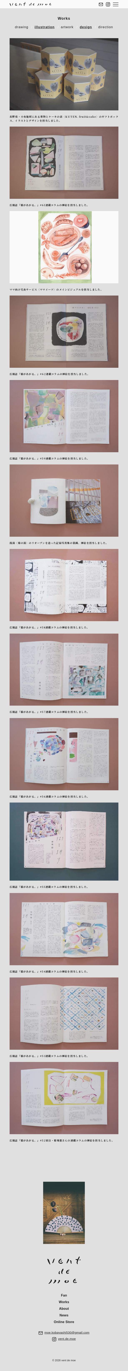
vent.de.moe (67, 1338)
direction (105, 27)
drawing (21, 27)
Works (64, 18)
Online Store (64, 1322)
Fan (64, 1295)
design (86, 27)
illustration (45, 27)
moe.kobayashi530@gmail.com (66, 1332)
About (64, 1308)
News (64, 1315)
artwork (67, 27)
